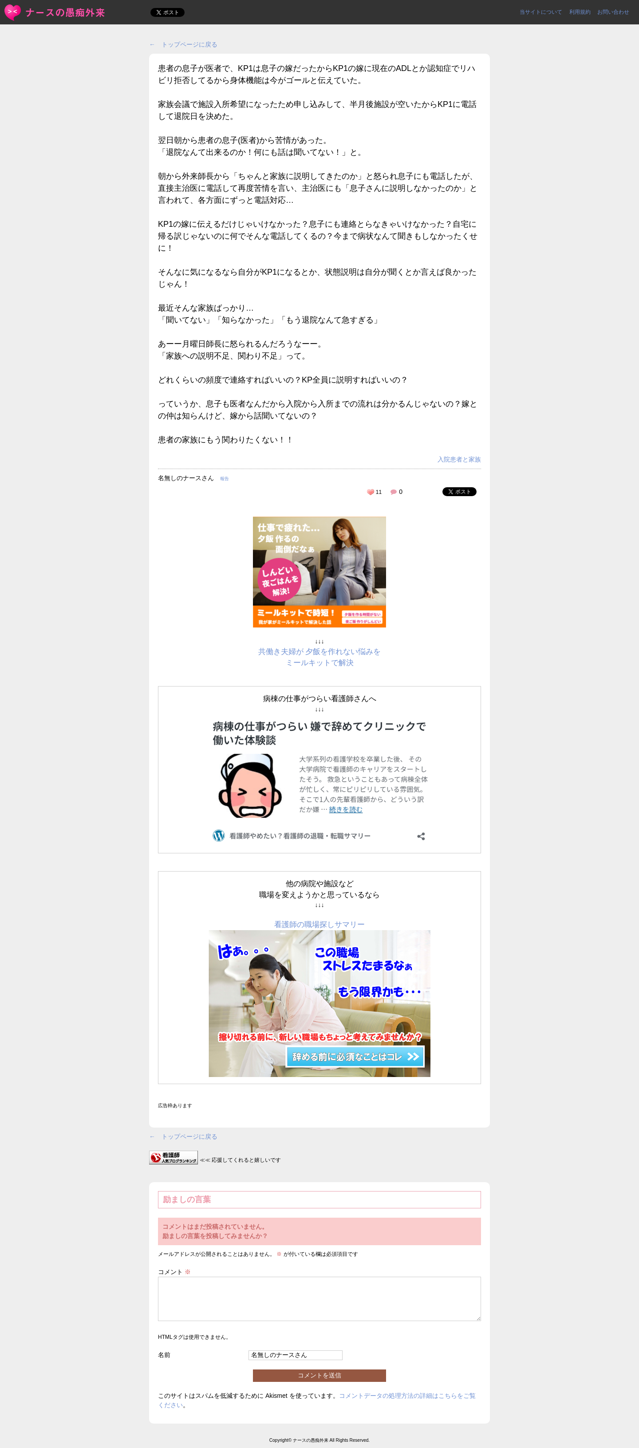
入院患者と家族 (459, 459)
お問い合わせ (613, 12)
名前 (164, 1354)
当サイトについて (541, 12)
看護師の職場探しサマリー (319, 924)
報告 (224, 478)
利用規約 (580, 12)
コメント (174, 1271)
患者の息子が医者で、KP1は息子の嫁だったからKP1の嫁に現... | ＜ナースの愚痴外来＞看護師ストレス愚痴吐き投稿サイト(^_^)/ (55, 12)
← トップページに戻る (183, 44)
